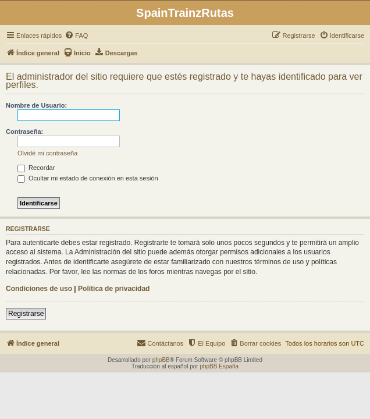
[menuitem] (76, 35)
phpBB (161, 360)
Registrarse (26, 314)
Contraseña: (24, 131)
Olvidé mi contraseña (47, 153)
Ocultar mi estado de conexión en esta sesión (87, 178)
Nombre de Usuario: (36, 105)
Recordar (36, 167)
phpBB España (219, 366)
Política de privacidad (114, 289)
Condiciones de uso (39, 289)
